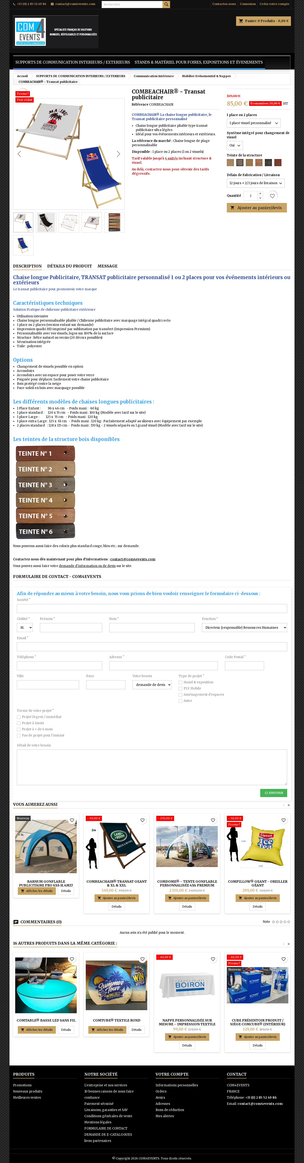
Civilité (23, 619)
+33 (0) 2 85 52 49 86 (31, 4)
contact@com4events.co (131, 559)
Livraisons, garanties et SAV (106, 1110)
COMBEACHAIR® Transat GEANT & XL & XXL (116, 883)
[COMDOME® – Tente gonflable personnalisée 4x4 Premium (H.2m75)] (187, 819)
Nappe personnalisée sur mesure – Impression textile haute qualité (187, 1024)
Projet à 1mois (33, 723)
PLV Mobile (192, 688)
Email (22, 638)
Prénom (47, 619)
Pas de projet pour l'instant (43, 735)
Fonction (210, 619)
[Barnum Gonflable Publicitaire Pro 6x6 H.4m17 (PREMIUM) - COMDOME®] (46, 819)
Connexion (248, 4)
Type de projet (191, 676)
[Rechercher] (136, 4)
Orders (161, 1091)
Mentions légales (97, 1122)
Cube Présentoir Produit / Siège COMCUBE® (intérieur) (257, 1022)
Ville (20, 676)
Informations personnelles (177, 1085)
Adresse (116, 657)
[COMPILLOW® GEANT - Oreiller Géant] (257, 822)
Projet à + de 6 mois (37, 729)
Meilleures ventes (27, 1098)
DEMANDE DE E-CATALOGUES (108, 1135)
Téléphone (26, 657)
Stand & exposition (198, 682)
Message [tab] (107, 266)
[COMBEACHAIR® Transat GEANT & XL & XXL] (116, 819)
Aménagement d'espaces (204, 695)
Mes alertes (165, 1116)
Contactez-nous (224, 4)
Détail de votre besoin (34, 745)
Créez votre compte (274, 4)
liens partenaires (97, 1141)
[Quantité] (250, 196)
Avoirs (160, 1098)
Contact (237, 1074)
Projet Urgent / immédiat (42, 717)
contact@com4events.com (75, 4)
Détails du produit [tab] (69, 266)
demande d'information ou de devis (87, 566)
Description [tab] (27, 266)
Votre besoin (142, 676)
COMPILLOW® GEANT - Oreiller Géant (257, 883)
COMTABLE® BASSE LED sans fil (46, 1020)
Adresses (163, 1104)
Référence (140, 105)
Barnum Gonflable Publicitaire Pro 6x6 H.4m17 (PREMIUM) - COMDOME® (46, 885)
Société (23, 600)
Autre (188, 701)
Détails (67, 891)
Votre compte (172, 1074)
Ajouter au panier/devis (256, 207)
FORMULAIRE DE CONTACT (106, 1128)
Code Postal (235, 657)
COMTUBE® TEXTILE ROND (116, 1020)
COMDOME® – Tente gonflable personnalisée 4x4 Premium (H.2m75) (187, 885)
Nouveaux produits (27, 1091)
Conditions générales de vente (108, 1116)
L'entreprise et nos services (105, 1085)
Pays (90, 676)
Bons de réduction (170, 1110)
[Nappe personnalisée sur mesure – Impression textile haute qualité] (187, 958)
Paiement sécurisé (99, 1104)
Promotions (22, 1085)
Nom (114, 619)
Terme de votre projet (35, 711)
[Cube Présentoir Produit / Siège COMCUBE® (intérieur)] (257, 964)
